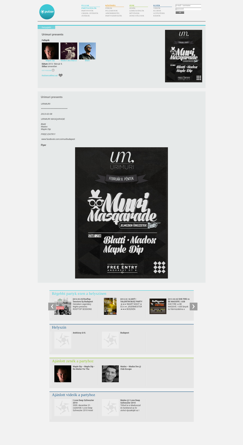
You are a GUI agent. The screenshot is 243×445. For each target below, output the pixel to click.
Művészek (134, 13)
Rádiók (157, 16)
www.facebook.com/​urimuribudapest (58, 139)
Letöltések (159, 13)
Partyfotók (87, 11)
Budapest (124, 333)
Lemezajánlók (136, 11)
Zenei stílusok (136, 16)
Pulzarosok (111, 11)
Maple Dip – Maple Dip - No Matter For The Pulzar (84, 369)
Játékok (86, 16)
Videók (156, 8)
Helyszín (59, 327)
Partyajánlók (89, 8)
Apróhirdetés (112, 13)
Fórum (108, 8)
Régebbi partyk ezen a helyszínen (79, 293)
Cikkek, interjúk (90, 13)
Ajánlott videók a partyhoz (73, 395)
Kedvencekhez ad (50, 75)
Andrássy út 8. (79, 333)
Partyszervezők (113, 16)
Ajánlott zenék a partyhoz (73, 361)
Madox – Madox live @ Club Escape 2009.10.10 (130, 369)
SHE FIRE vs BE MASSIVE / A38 (179, 301)
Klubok (157, 11)
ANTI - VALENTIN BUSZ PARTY (131, 301)
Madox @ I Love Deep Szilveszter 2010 (130, 401)
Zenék (132, 8)
